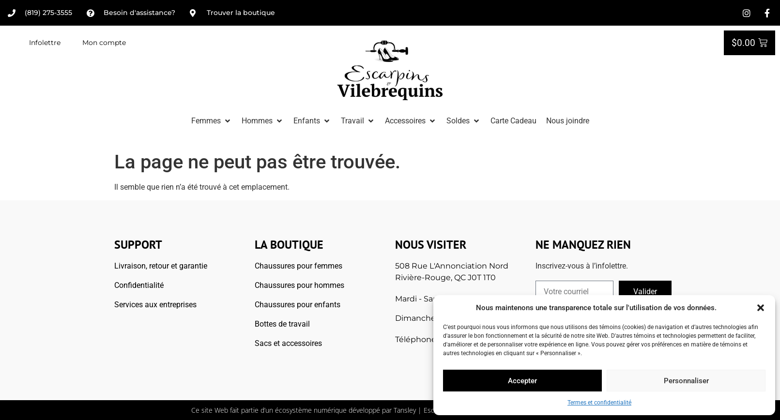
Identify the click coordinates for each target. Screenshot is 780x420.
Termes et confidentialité (599, 402)
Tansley (405, 410)
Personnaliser (686, 380)
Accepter (522, 380)
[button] (760, 308)
